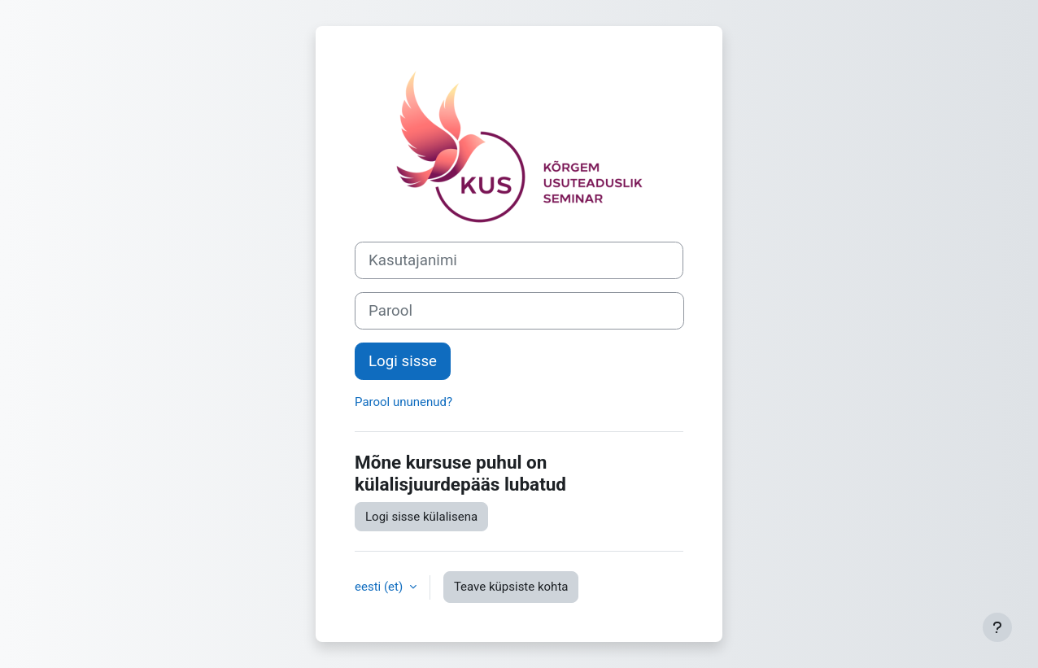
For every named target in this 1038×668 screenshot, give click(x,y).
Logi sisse (403, 361)
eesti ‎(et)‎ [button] (380, 586)
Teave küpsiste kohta (511, 586)
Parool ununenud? (403, 402)
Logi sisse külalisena (421, 516)
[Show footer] (997, 627)
